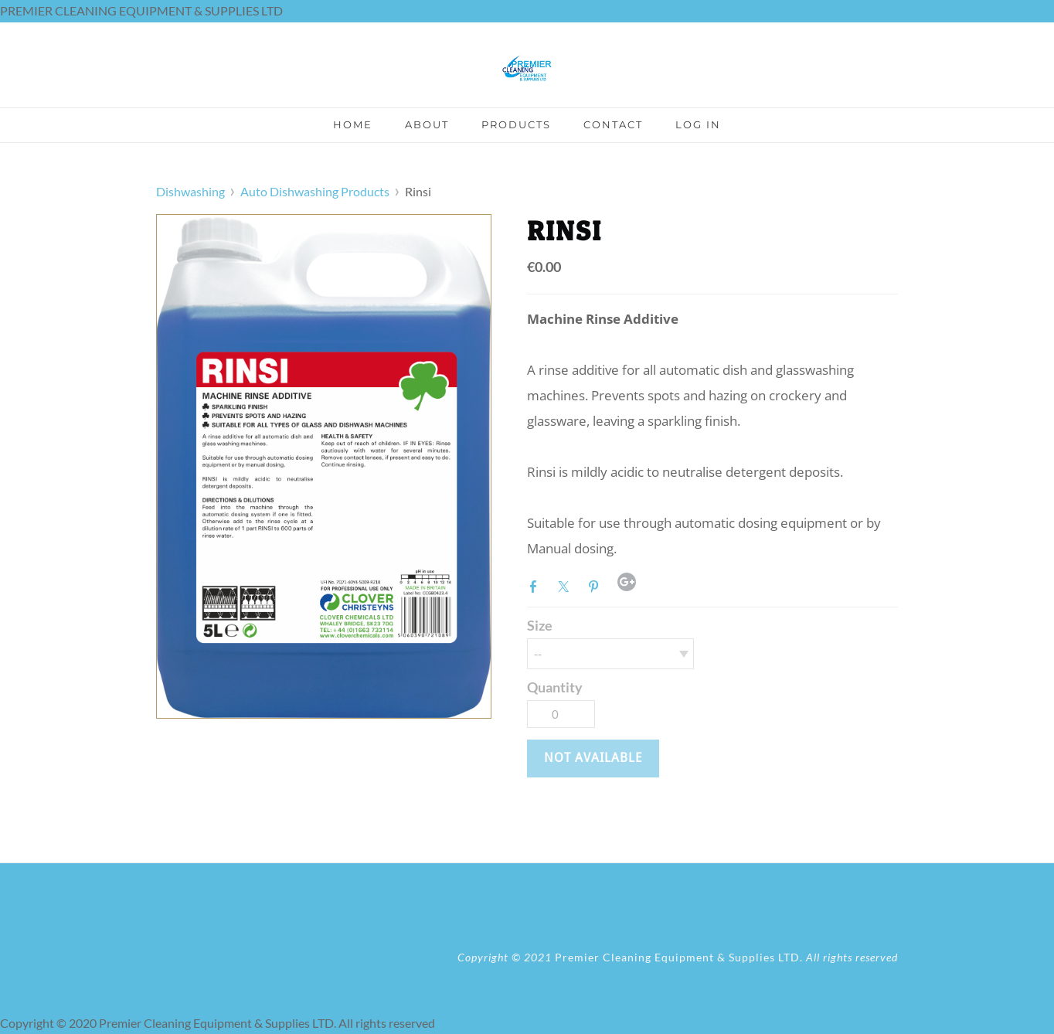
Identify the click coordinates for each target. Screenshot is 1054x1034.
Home (352, 124)
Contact (613, 124)
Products (516, 124)
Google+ (626, 582)
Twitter (566, 585)
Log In (698, 124)
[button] (593, 758)
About (427, 124)
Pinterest (596, 585)
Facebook (536, 585)
